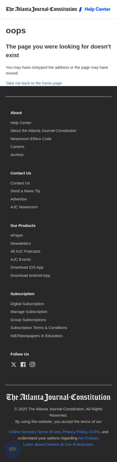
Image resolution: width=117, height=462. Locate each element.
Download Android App (30, 275)
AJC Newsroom (24, 207)
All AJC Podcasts (25, 251)
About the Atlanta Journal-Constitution (43, 130)
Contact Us (20, 183)
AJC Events (20, 259)
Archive (17, 154)
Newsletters (20, 243)
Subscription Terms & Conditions (38, 327)
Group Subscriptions (28, 319)
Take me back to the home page (34, 83)
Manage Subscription (28, 311)
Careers (17, 146)
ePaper (16, 235)
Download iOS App (26, 267)
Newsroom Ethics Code (31, 138)
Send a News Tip (25, 191)
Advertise (18, 199)
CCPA (94, 431)
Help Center (20, 122)
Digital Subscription (27, 303)
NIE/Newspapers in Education (36, 335)
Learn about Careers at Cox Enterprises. (58, 444)
